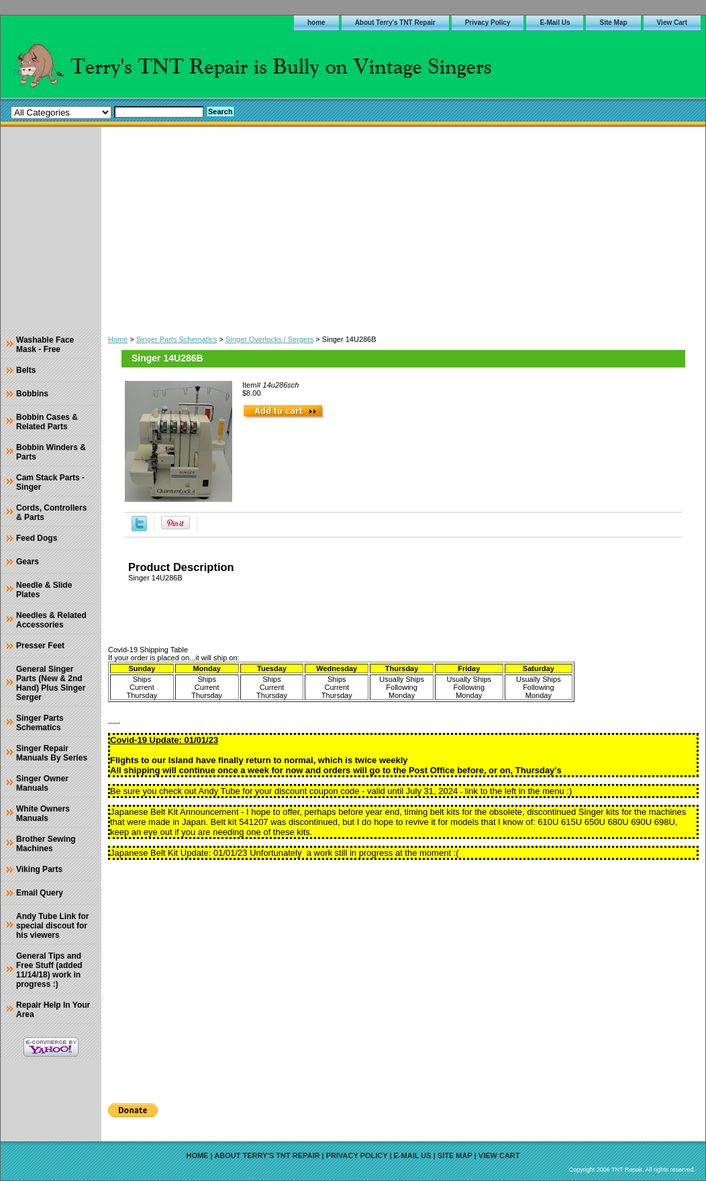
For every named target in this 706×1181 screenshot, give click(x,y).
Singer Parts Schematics (176, 339)
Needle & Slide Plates (44, 589)
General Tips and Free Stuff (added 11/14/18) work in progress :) (49, 970)
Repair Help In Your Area (53, 1009)
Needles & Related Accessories (51, 620)
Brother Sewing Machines (46, 843)
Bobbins (32, 393)
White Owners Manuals (43, 813)
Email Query (39, 893)
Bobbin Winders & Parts (51, 452)
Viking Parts (39, 869)
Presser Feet (40, 645)
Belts (26, 370)
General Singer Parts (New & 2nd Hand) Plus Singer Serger (50, 683)
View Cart (672, 22)
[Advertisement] (403, 228)
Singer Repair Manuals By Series (51, 753)
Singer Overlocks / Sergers (269, 339)
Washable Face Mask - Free (45, 344)
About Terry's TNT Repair (395, 22)
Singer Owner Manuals (42, 783)
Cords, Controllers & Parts (51, 512)
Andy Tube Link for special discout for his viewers (52, 926)
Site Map (613, 22)
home (316, 22)
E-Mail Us (555, 22)
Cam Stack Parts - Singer (50, 482)
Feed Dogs (36, 538)
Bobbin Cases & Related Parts (47, 421)
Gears (27, 561)
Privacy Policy (488, 22)
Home (118, 339)
